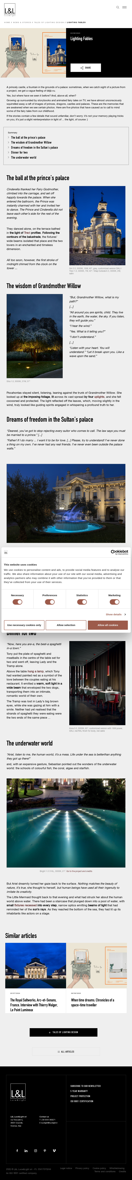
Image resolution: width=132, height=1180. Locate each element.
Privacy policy (82, 1168)
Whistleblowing (116, 1168)
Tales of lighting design (49, 22)
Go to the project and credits (79, 871)
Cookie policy (99, 1168)
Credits (122, 1172)
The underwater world (23, 157)
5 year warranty (79, 1091)
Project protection (80, 1096)
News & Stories (22, 22)
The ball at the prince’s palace (28, 137)
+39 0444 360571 (48, 1120)
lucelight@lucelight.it (49, 1123)
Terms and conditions (105, 1172)
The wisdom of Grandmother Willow (31, 142)
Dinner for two (19, 152)
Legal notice (66, 1168)
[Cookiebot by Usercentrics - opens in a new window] (113, 552)
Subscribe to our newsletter (85, 1086)
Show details (114, 614)
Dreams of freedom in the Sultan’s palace (34, 147)
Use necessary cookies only (24, 625)
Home (7, 22)
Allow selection (66, 625)
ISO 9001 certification (81, 1101)
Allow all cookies (108, 625)
